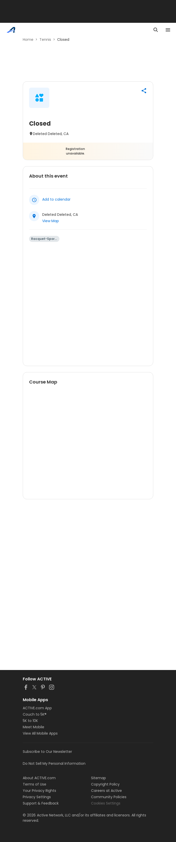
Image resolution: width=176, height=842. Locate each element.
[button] (144, 91)
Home (28, 39)
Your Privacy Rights (39, 790)
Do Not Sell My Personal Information (54, 763)
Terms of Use (34, 784)
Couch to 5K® (35, 714)
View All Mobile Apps (40, 733)
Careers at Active (106, 790)
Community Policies (108, 796)
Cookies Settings (105, 803)
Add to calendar (56, 199)
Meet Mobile (33, 727)
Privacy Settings (37, 796)
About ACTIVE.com (39, 777)
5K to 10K (30, 720)
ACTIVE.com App (37, 708)
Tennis (45, 39)
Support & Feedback (41, 803)
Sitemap (98, 777)
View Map (50, 220)
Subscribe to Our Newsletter (47, 751)
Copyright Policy (105, 784)
